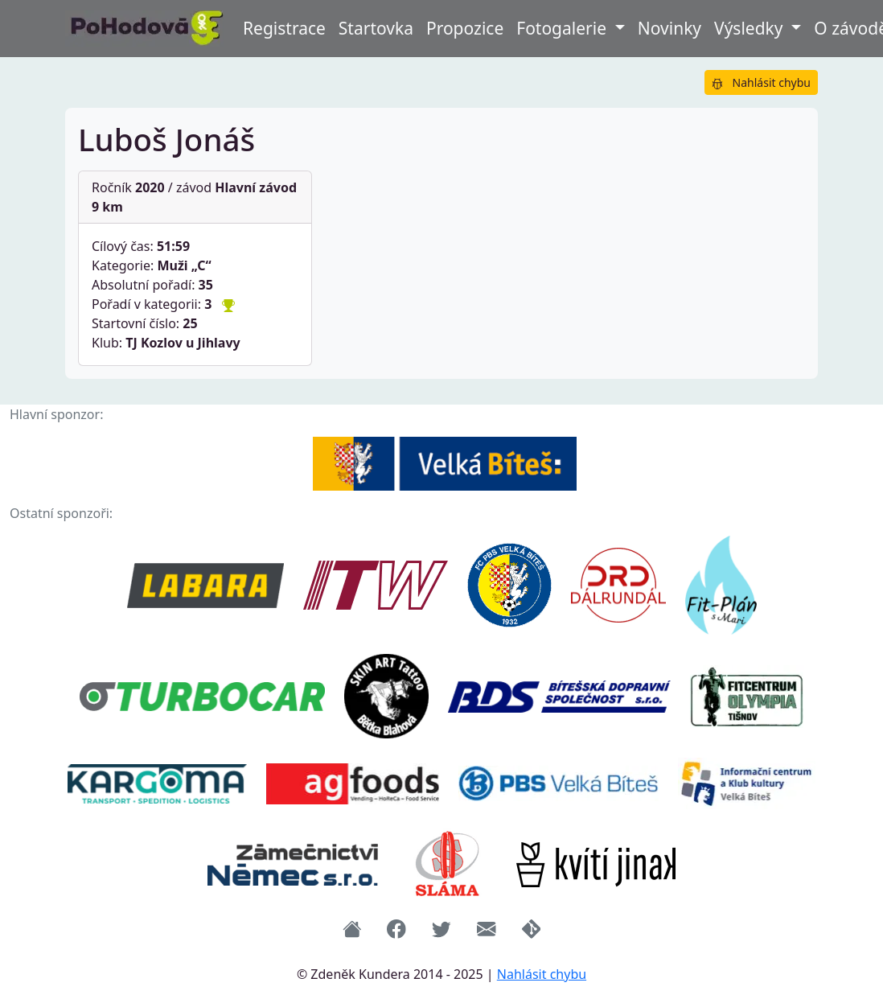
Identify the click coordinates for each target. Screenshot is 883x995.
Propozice (464, 28)
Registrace (284, 28)
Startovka (376, 28)
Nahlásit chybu (761, 82)
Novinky (669, 28)
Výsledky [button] (750, 28)
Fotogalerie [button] (563, 28)
